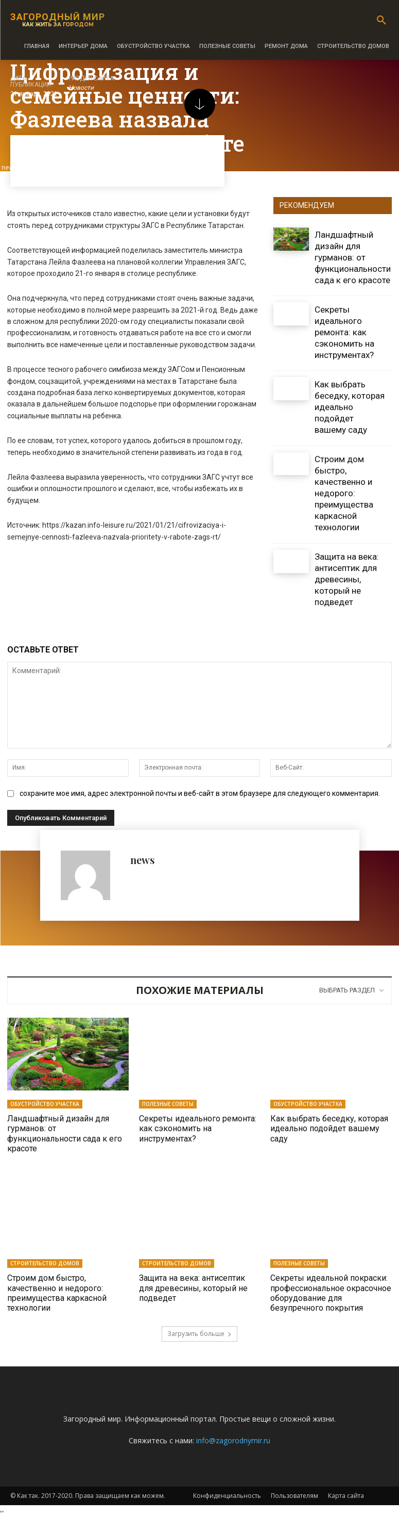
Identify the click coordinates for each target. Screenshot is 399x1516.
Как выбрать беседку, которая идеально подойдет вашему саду (350, 407)
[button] (381, 20)
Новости (81, 88)
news (142, 859)
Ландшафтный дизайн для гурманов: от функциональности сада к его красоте (353, 257)
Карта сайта (346, 1495)
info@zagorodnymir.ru (233, 1440)
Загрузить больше (199, 1333)
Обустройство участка (44, 1103)
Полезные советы (168, 1103)
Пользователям (294, 1495)
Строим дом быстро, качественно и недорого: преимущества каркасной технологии (344, 493)
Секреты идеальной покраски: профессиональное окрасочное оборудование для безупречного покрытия (330, 1293)
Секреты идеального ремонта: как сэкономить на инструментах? (344, 332)
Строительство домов (44, 1263)
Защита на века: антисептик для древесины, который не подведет (347, 579)
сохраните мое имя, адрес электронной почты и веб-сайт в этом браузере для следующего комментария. (200, 793)
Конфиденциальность (227, 1495)
